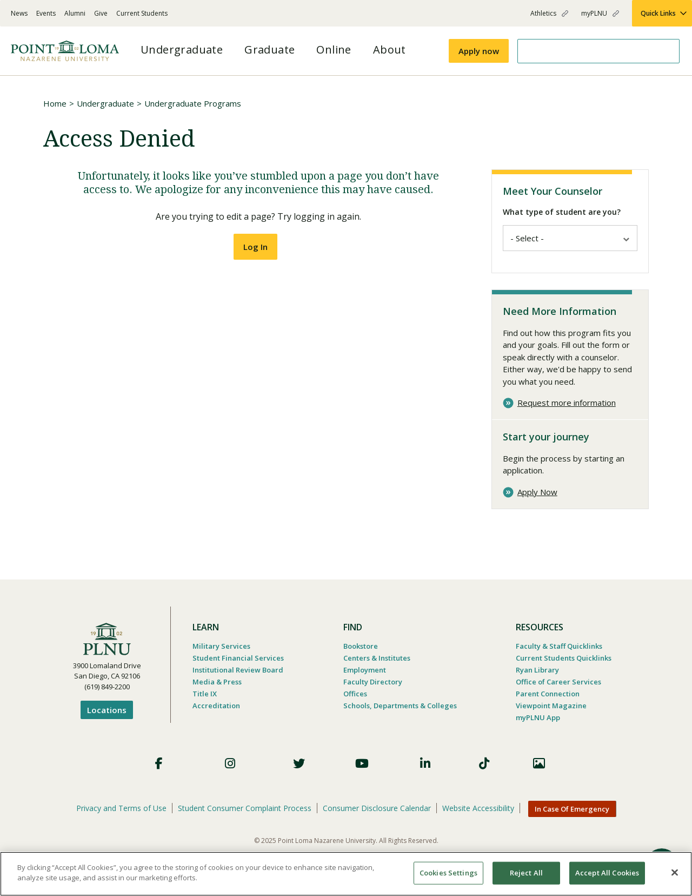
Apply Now (537, 490)
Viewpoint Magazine (551, 704)
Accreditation (216, 704)
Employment (364, 668)
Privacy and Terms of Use (121, 806)
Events (46, 13)
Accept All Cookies (607, 873)
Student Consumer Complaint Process (244, 806)
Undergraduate (105, 103)
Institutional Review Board (237, 668)
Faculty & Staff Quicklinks (559, 644)
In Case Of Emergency (572, 807)
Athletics (543, 13)
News (19, 13)
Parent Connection (548, 692)
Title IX (204, 692)
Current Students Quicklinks (563, 656)
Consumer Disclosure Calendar (377, 806)
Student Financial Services (238, 656)
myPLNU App (538, 716)
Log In (255, 246)
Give (101, 13)
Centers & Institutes (376, 656)
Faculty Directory (372, 680)
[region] (346, 874)
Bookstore (360, 644)
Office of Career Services (558, 680)
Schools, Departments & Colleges (400, 704)
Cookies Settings (448, 873)
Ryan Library (537, 668)
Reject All (526, 873)
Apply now (478, 50)
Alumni (74, 13)
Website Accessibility (478, 806)
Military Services (221, 644)
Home (54, 103)
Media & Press (217, 680)
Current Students (142, 13)
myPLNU (594, 13)
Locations (107, 708)
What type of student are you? (562, 212)
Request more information (566, 401)
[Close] (675, 872)
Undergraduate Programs (192, 103)
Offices (355, 692)
